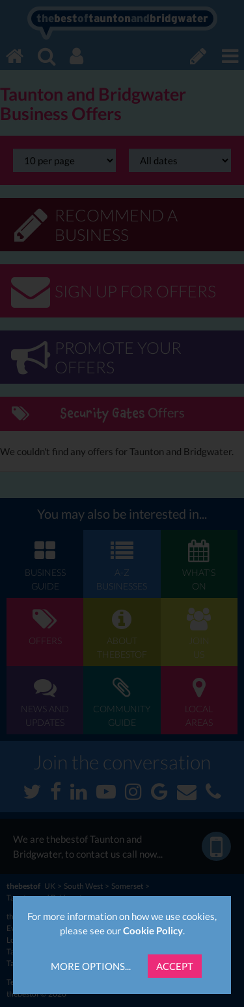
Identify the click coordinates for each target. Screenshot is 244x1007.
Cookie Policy (153, 930)
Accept (174, 966)
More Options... (91, 966)
